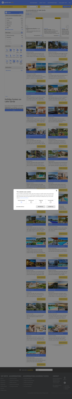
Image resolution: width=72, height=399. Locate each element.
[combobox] (56, 190)
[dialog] (36, 199)
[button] (20, 206)
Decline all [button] (40, 206)
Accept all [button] (50, 206)
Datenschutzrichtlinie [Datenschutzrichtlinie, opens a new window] (24, 197)
